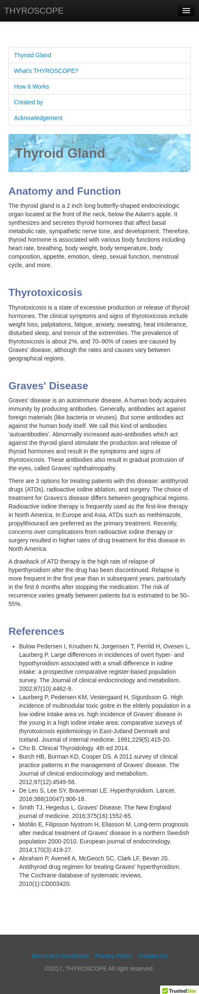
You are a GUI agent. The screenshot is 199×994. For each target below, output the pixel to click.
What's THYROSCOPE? (46, 70)
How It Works (31, 86)
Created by (28, 102)
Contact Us (153, 955)
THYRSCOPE (34, 10)
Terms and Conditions (59, 955)
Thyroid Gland (32, 55)
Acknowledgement (38, 117)
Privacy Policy (113, 955)
